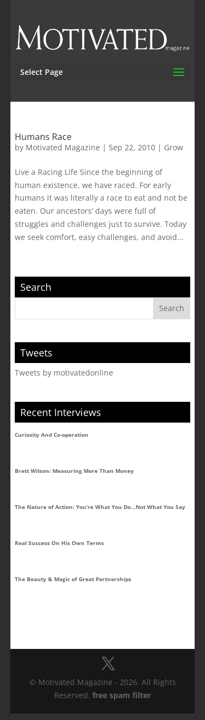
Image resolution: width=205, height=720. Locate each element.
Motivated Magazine (63, 147)
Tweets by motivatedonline (64, 372)
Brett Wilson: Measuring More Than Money (74, 471)
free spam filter (121, 695)
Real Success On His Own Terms (59, 543)
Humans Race (43, 137)
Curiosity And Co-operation (52, 434)
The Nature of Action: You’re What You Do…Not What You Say (100, 507)
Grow (173, 147)
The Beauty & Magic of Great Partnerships (73, 579)
